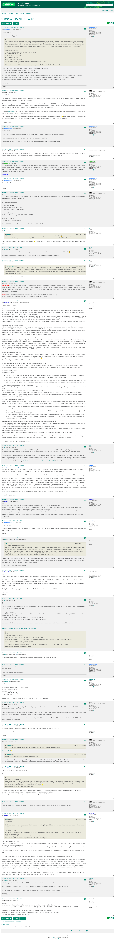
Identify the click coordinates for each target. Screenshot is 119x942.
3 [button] (111, 23)
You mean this (6, 751)
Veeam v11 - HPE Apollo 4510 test (17, 19)
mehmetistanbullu (93, 27)
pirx (90, 228)
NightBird (91, 247)
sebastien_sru (92, 679)
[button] (113, 23)
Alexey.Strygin (92, 161)
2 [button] (109, 23)
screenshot (11, 111)
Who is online (5, 925)
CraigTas (91, 465)
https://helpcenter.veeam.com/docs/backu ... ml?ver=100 (38, 461)
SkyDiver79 (91, 898)
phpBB (53, 937)
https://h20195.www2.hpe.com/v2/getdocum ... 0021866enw (19, 628)
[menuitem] (111, 10)
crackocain (9, 745)
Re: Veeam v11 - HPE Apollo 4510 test (13, 90)
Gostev (90, 90)
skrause (91, 878)
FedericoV (91, 300)
